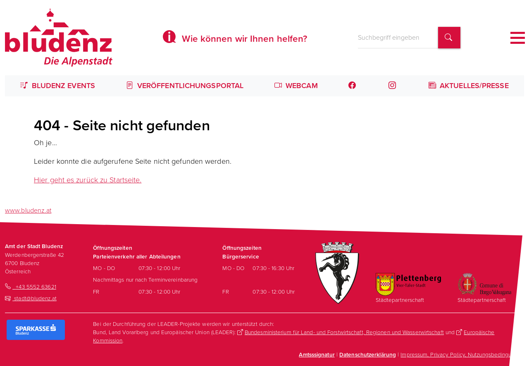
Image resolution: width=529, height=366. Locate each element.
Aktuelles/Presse (469, 85)
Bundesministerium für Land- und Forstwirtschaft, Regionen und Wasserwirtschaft (344, 332)
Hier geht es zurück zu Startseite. (87, 180)
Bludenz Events (57, 85)
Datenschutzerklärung (367, 354)
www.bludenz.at (28, 210)
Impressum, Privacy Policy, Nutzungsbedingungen (462, 354)
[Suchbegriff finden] (449, 38)
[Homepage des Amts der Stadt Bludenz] (58, 38)
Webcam (296, 85)
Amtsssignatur (316, 354)
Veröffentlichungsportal (185, 85)
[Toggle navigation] (517, 38)
